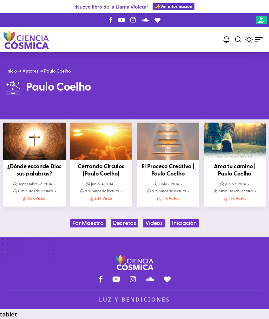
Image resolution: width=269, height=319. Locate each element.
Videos (154, 223)
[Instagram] (133, 20)
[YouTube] (121, 20)
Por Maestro (88, 223)
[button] (238, 39)
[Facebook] (110, 20)
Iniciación (184, 223)
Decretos (124, 223)
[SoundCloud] (145, 20)
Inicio (11, 71)
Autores (30, 71)
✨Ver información (173, 6)
